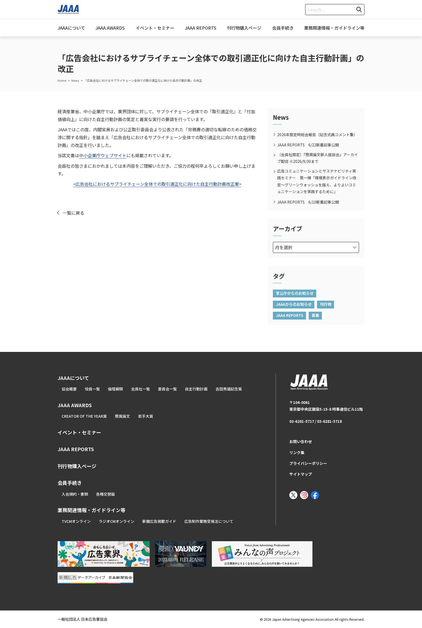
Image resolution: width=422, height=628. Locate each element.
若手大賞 (145, 416)
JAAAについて (71, 28)
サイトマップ (300, 474)
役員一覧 (92, 389)
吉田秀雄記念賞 (229, 389)
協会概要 (69, 389)
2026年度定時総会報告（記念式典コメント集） (317, 134)
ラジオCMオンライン (116, 521)
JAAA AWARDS (110, 28)
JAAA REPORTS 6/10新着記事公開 (308, 202)
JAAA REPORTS (200, 28)
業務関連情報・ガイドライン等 (334, 28)
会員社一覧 (140, 389)
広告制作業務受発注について (208, 521)
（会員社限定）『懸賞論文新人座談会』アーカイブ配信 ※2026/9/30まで (317, 158)
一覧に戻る (73, 213)
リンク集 (296, 452)
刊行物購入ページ (244, 28)
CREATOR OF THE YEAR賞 (84, 416)
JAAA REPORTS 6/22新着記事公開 (308, 144)
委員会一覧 (167, 389)
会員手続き (283, 28)
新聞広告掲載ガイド (159, 521)
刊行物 (325, 304)
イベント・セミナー (155, 28)
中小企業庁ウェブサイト (102, 155)
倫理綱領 (115, 389)
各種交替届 (105, 494)
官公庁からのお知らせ (295, 293)
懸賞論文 (122, 416)
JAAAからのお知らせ (294, 304)
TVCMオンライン (76, 521)
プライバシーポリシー (308, 463)
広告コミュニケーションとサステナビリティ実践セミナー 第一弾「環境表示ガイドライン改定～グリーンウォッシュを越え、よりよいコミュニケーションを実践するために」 (316, 181)
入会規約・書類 (75, 494)
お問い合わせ (300, 441)
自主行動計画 (196, 389)
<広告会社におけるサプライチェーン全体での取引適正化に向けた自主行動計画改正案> (157, 184)
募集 (315, 315)
